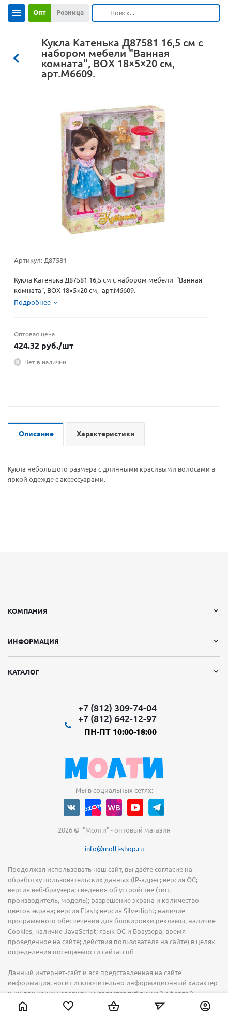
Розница (70, 12)
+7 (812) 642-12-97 (117, 718)
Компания (28, 611)
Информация (33, 641)
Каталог (23, 672)
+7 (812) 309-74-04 (117, 707)
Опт (39, 12)
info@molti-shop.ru (114, 848)
